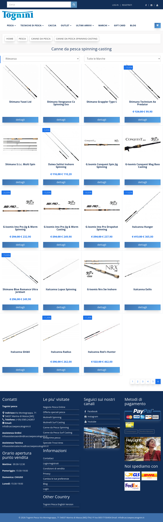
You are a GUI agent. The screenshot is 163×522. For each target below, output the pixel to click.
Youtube (90, 421)
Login (46, 488)
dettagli (20, 119)
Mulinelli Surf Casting (54, 422)
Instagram (91, 416)
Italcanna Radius (61, 354)
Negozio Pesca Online (54, 407)
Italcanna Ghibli (20, 354)
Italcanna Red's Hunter (102, 354)
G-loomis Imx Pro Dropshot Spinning (102, 231)
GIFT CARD (119, 25)
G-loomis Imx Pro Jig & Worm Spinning (20, 231)
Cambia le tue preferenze (56, 478)
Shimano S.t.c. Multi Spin (20, 167)
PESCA (11, 25)
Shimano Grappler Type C (102, 101)
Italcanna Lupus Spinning (61, 292)
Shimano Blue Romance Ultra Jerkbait (20, 293)
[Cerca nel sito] (74, 5)
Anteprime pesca (51, 437)
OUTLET (66, 25)
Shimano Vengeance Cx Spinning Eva (61, 103)
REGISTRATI (127, 5)
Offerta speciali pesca (54, 412)
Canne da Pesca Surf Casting (57, 432)
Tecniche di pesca (32, 25)
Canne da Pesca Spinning (56, 427)
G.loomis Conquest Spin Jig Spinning (102, 168)
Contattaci (48, 458)
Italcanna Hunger (142, 229)
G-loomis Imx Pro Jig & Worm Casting (61, 231)
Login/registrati (51, 463)
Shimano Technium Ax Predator (142, 103)
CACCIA (52, 25)
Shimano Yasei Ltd (20, 101)
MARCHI (103, 25)
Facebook (90, 411)
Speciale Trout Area (53, 442)
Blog (45, 483)
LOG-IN (115, 5)
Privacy (46, 473)
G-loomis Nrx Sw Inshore (101, 292)
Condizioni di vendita (54, 468)
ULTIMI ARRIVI (85, 25)
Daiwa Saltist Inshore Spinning (61, 168)
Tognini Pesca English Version (58, 504)
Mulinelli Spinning (52, 417)
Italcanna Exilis (142, 292)
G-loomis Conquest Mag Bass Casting (142, 168)
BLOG (133, 25)
